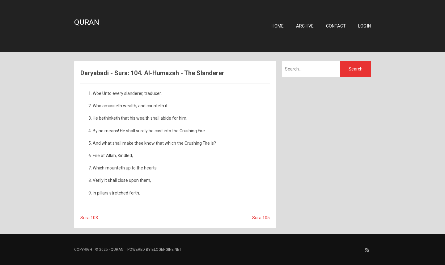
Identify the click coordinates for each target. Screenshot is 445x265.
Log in (364, 26)
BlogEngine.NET (166, 249)
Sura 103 (89, 217)
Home (278, 26)
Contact (336, 26)
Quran (86, 22)
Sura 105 (261, 217)
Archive (305, 26)
